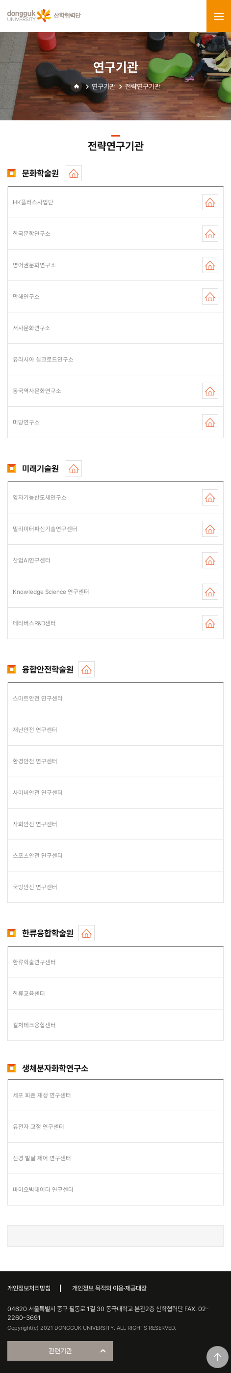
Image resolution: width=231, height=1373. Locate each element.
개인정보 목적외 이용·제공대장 (109, 1288)
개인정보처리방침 (29, 1288)
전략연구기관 (142, 86)
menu (219, 16)
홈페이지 (74, 173)
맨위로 (217, 1357)
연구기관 (103, 86)
